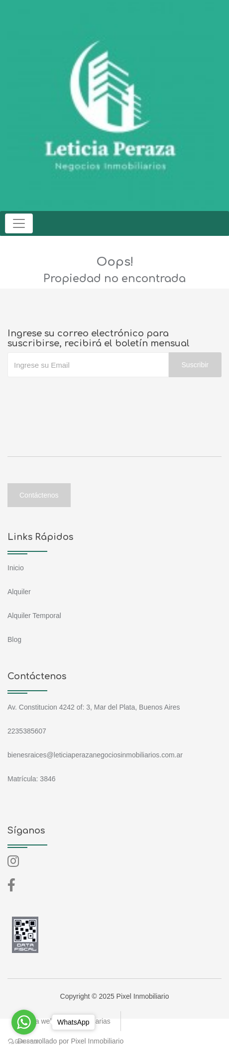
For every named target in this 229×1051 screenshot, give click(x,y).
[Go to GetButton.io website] (24, 1041)
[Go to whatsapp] (23, 1022)
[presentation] (83, 397)
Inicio (15, 568)
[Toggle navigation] (19, 223)
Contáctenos (39, 495)
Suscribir (195, 365)
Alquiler (19, 592)
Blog (14, 639)
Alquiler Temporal (34, 616)
